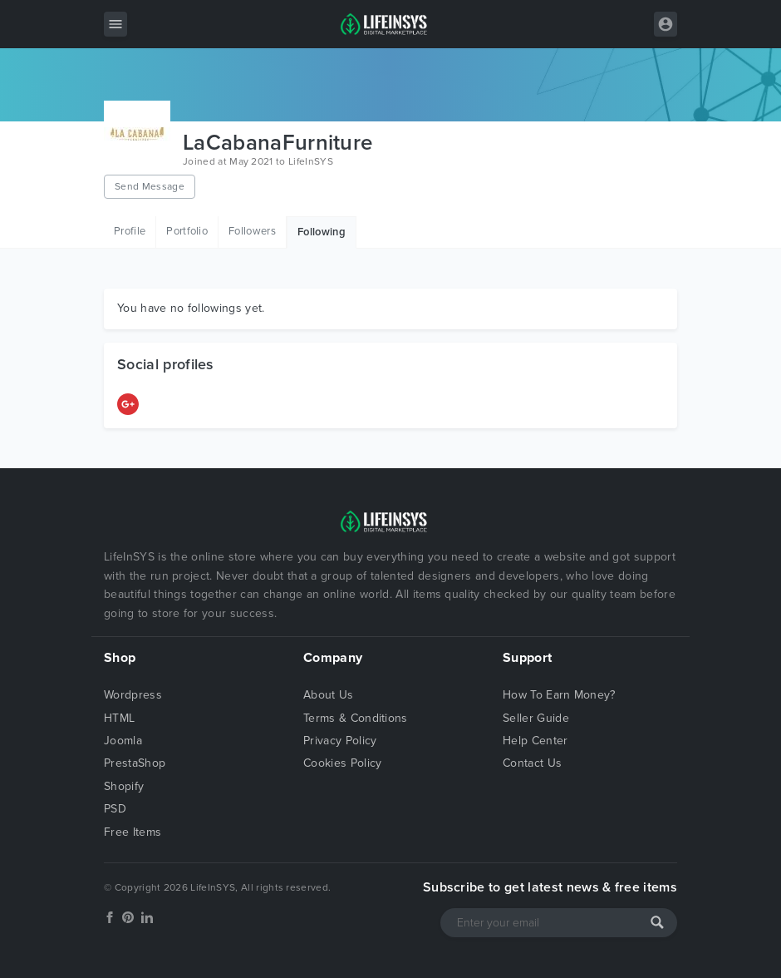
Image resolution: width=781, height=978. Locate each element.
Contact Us (532, 763)
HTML (119, 718)
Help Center (535, 741)
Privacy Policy (339, 741)
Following (321, 232)
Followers (252, 231)
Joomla (123, 741)
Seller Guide (536, 718)
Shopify (124, 786)
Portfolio (187, 231)
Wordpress (133, 695)
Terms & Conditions (355, 718)
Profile (129, 231)
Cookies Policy (342, 763)
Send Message (149, 186)
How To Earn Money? (559, 695)
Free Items (132, 832)
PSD (115, 809)
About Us (328, 695)
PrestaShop (134, 763)
